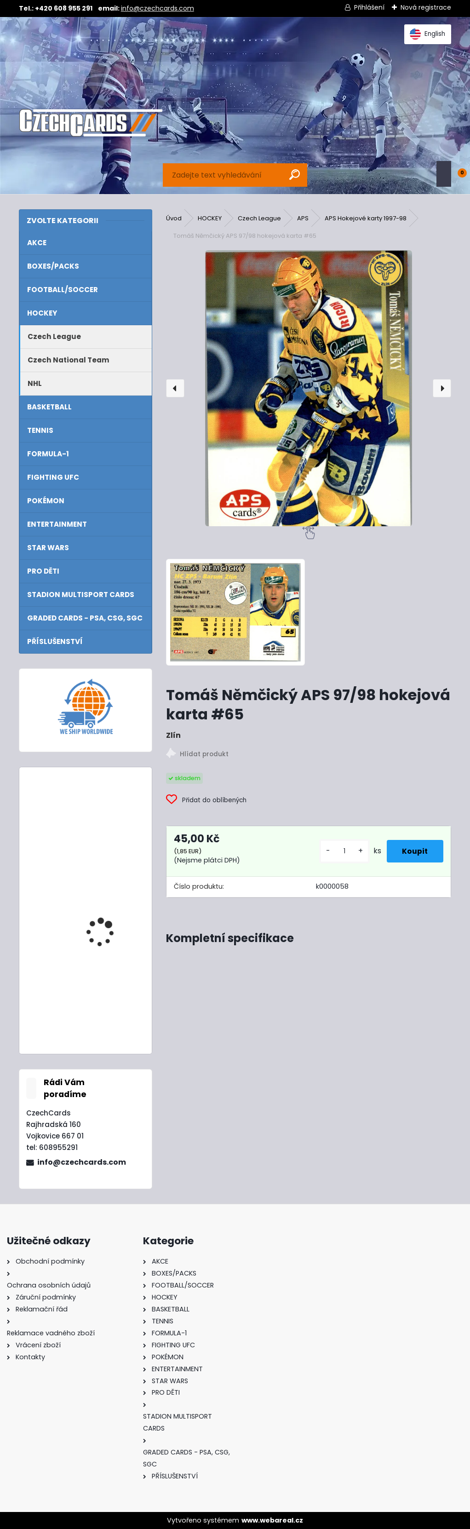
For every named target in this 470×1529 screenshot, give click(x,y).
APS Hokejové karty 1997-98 (366, 218)
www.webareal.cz (272, 1520)
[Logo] (91, 122)
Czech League (259, 218)
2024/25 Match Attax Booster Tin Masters (108, 914)
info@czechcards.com (157, 8)
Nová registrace (426, 7)
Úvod (174, 218)
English (427, 34)
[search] (294, 174)
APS (303, 218)
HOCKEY (210, 218)
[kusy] (338, 851)
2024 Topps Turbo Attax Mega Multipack (109, 997)
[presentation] (175, 388)
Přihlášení (369, 7)
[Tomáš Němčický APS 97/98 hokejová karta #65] (309, 388)
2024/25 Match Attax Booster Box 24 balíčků (109, 814)
